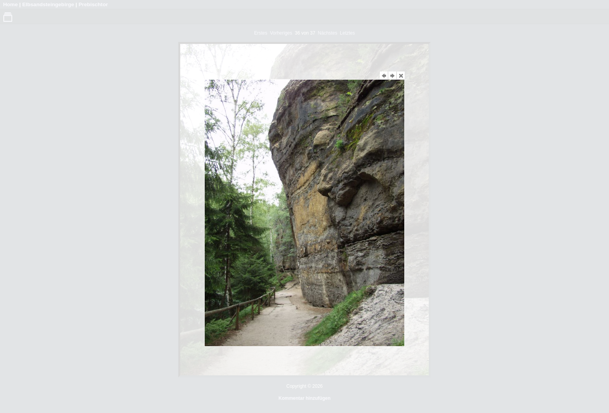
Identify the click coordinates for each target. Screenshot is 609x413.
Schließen (401, 73)
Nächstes (392, 73)
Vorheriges (384, 73)
